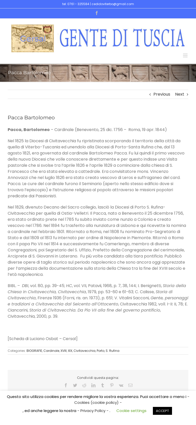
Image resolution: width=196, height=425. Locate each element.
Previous (161, 94)
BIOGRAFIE (34, 351)
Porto (100, 351)
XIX (70, 351)
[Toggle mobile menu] (185, 55)
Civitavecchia (84, 351)
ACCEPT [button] (162, 410)
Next (179, 94)
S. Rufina (112, 351)
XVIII (63, 351)
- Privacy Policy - (93, 410)
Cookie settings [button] (131, 410)
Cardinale (51, 351)
